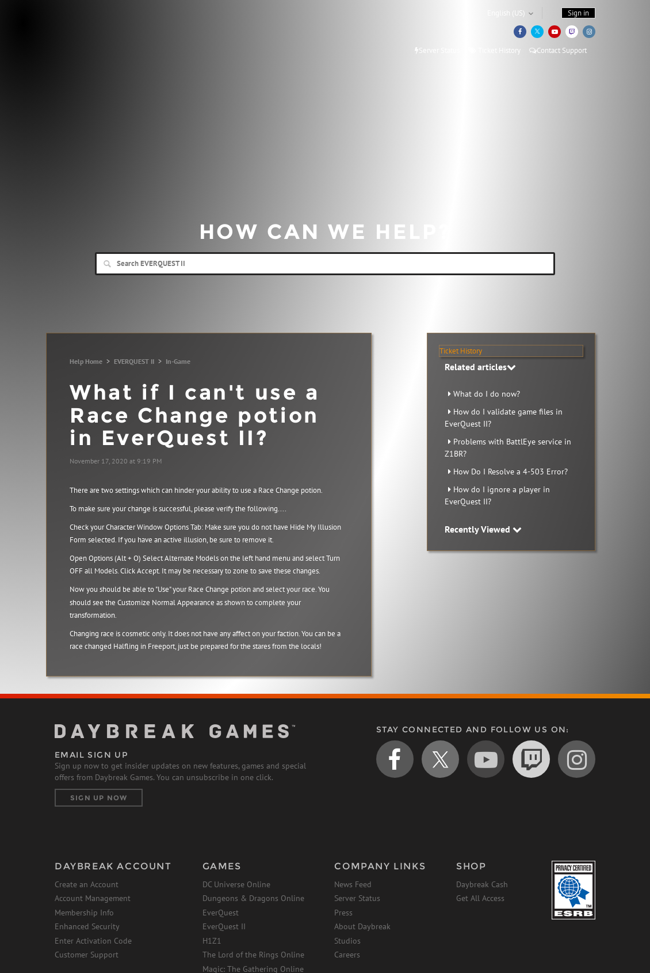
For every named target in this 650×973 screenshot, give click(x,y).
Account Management (93, 898)
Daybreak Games (106, 32)
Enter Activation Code (93, 941)
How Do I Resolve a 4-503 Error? (510, 471)
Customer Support (86, 954)
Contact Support (558, 50)
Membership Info (84, 912)
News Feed (353, 884)
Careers (347, 954)
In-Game (178, 361)
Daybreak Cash (482, 884)
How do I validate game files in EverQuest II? (504, 417)
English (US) (506, 13)
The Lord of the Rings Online (253, 954)
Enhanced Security (87, 926)
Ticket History (494, 50)
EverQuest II (224, 926)
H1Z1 (211, 941)
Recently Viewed (483, 529)
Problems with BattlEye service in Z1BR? (508, 447)
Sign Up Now (98, 797)
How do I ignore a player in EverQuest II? (497, 495)
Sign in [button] (578, 13)
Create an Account (86, 884)
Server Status (437, 50)
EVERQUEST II (134, 361)
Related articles (480, 367)
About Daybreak (362, 926)
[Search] (325, 263)
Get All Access (480, 898)
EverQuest (220, 912)
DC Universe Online (236, 884)
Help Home (86, 361)
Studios (347, 941)
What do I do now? (486, 394)
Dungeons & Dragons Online (253, 898)
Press (343, 912)
